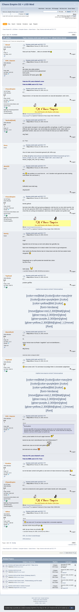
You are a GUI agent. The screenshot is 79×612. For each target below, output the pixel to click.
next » (75, 32)
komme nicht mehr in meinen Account (19, 586)
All (10, 34)
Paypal (74, 15)
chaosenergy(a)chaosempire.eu (34, 113)
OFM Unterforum (27, 538)
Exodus (8, 463)
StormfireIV (9, 332)
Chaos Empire (26, 115)
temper (15, 582)
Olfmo (7, 512)
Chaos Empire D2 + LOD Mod (18, 4)
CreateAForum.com (42, 601)
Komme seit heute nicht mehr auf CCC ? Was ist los (23, 565)
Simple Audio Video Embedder (40, 599)
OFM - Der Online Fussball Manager (31, 535)
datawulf (16, 572)
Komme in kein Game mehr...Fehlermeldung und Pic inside (25, 580)
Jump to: (61, 552)
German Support (21, 572)
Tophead (8, 276)
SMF (33, 598)
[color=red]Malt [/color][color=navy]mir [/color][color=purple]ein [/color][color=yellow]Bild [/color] (49, 299)
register (22, 11)
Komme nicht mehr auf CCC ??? (36, 44)
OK (72, 607)
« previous (70, 32)
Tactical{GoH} (10, 120)
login (17, 11)
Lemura (15, 566)
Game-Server (20, 566)
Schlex (15, 577)
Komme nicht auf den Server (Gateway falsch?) (21, 575)
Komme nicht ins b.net (14, 570)
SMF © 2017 (37, 598)
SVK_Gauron (10, 60)
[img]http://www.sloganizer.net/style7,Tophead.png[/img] (49, 289)
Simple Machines (45, 598)
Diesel (7, 45)
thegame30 (16, 587)
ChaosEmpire (10, 89)
